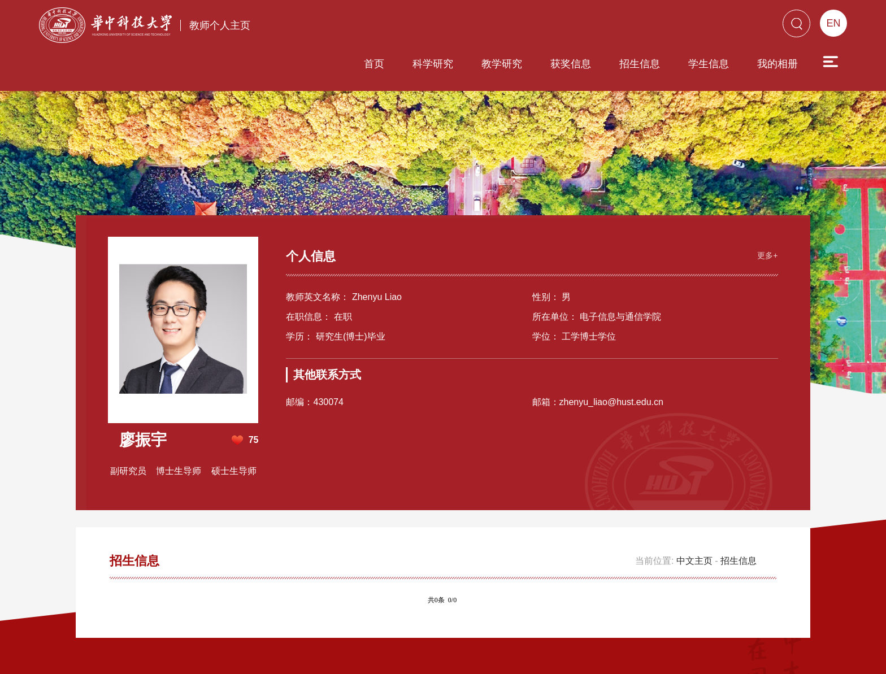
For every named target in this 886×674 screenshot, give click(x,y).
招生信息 (575, 26)
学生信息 (644, 26)
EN (833, 23)
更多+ (766, 211)
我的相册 (713, 26)
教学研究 (437, 26)
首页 (309, 26)
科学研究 (368, 26)
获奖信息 (506, 26)
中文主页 (694, 517)
